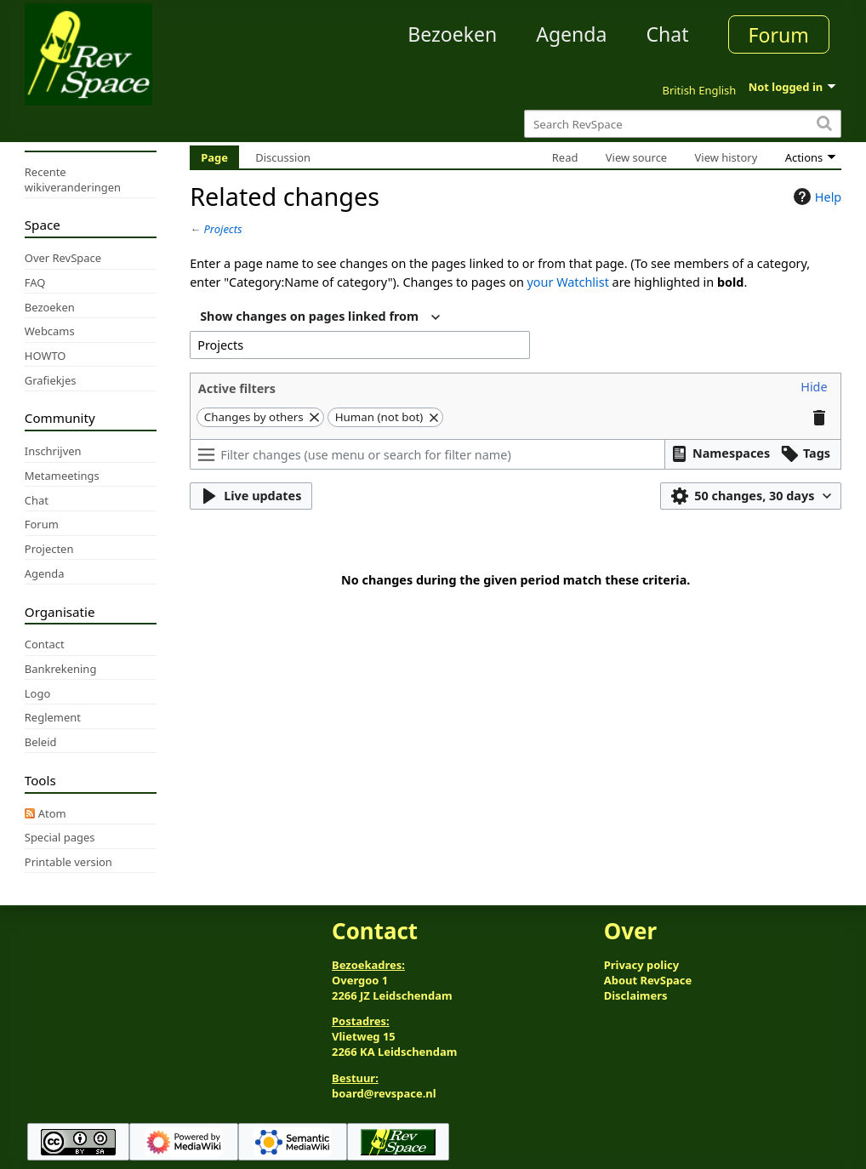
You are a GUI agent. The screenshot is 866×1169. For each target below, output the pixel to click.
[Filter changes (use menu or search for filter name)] (427, 454)
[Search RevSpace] (682, 124)
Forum (779, 34)
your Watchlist (568, 282)
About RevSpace (648, 980)
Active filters (237, 388)
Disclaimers (636, 995)
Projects (223, 229)
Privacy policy (641, 964)
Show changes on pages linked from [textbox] (309, 316)
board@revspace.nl (384, 1093)
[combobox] (320, 317)
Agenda (571, 34)
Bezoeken (452, 34)
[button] (814, 388)
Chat (667, 34)
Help (815, 196)
